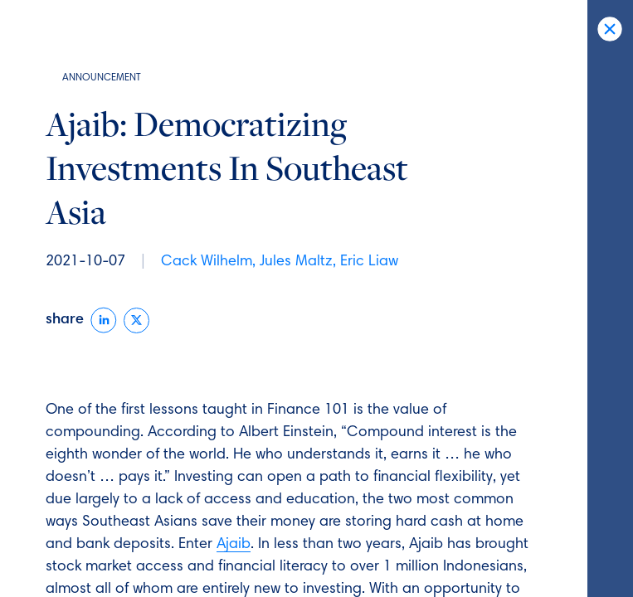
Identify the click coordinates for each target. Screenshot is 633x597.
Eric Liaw (369, 262)
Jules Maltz (296, 262)
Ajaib (234, 544)
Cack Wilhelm (206, 262)
